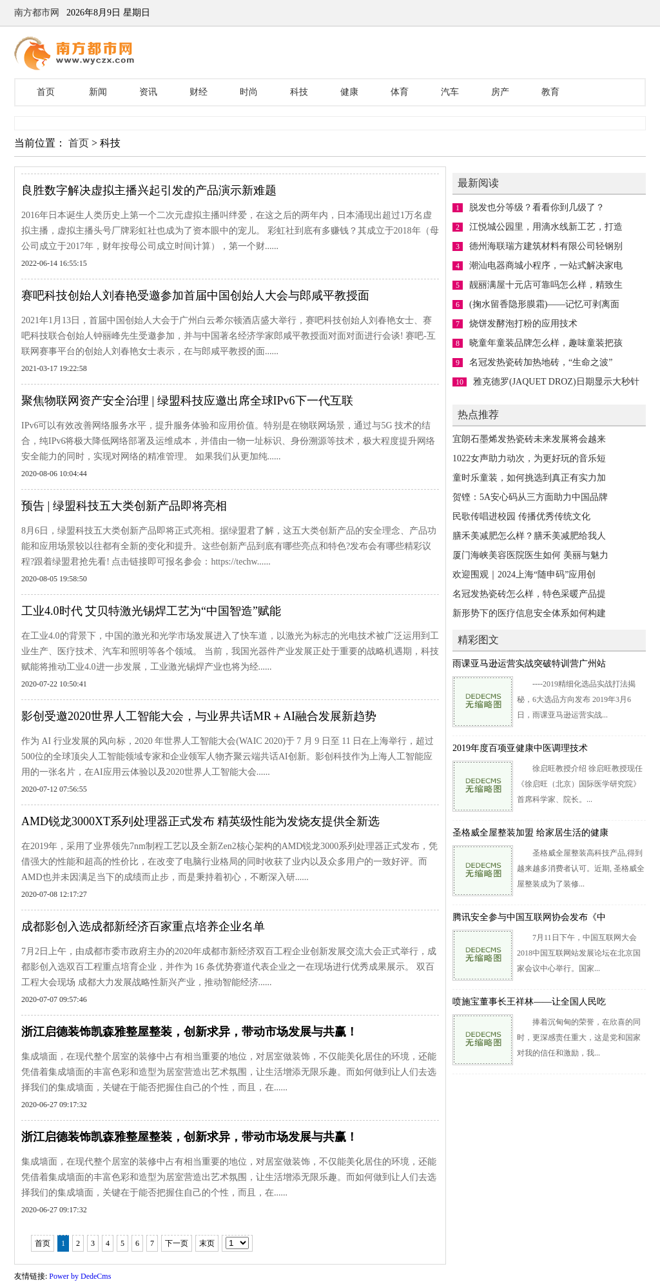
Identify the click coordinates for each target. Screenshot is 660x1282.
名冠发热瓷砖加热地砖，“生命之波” (540, 362)
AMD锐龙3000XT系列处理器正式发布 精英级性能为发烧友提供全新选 (200, 821)
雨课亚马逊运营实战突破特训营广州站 (529, 663)
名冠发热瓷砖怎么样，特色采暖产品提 (529, 594)
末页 (207, 1243)
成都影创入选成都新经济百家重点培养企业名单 (143, 926)
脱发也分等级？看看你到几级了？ (537, 207)
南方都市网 (36, 12)
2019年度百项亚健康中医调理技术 (520, 748)
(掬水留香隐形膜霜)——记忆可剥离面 (544, 304)
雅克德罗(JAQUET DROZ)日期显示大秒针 (556, 381)
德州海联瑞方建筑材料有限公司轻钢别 (546, 246)
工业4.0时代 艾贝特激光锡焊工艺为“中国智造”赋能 (151, 611)
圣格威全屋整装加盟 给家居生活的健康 (530, 832)
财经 (198, 92)
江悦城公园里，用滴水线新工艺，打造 (546, 227)
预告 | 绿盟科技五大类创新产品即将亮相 (124, 505)
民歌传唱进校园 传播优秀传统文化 (521, 516)
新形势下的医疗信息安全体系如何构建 (529, 613)
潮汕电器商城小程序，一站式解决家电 (546, 265)
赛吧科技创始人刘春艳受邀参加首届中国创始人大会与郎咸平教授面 (195, 295)
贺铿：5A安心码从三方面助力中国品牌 (530, 497)
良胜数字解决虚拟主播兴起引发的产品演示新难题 (149, 190)
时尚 (249, 92)
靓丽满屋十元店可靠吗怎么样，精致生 (546, 285)
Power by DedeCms (80, 1276)
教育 (550, 92)
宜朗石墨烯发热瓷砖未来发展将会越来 (529, 439)
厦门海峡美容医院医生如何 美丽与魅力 (530, 555)
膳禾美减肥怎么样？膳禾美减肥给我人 (529, 536)
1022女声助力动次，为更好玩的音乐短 (529, 458)
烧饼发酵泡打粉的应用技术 (523, 323)
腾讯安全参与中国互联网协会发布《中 (529, 917)
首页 (46, 92)
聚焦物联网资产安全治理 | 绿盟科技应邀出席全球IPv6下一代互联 (187, 400)
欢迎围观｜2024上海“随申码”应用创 (524, 574)
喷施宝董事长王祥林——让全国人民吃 (529, 1002)
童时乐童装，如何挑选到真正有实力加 (529, 478)
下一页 (176, 1243)
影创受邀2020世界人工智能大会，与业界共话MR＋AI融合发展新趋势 (198, 716)
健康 (349, 92)
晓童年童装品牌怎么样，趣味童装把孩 (546, 343)
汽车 (450, 92)
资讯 (148, 92)
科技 (299, 92)
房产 (500, 92)
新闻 (98, 92)
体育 (400, 92)
